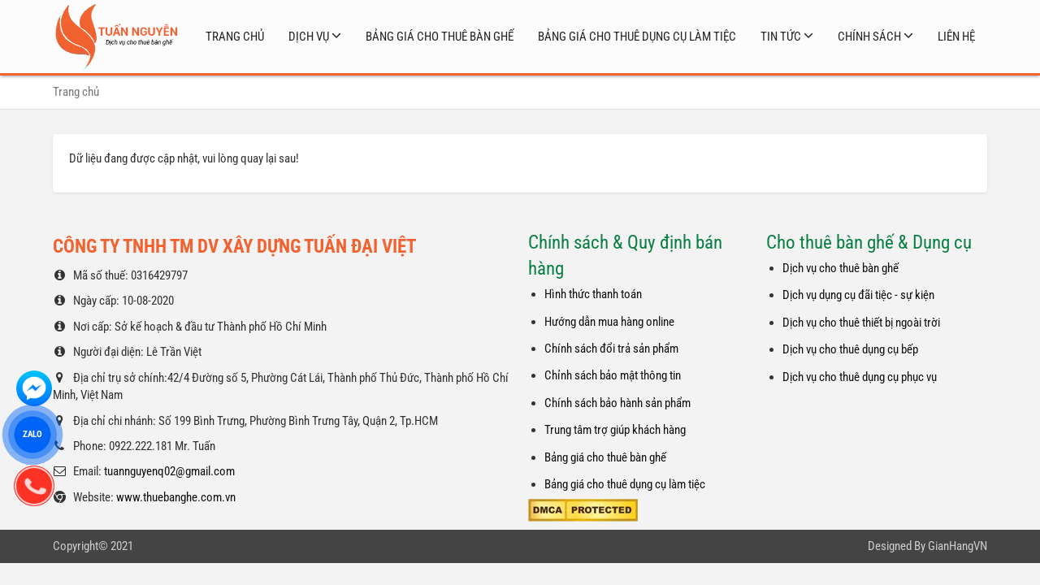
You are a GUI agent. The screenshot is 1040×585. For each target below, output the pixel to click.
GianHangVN (957, 546)
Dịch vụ (308, 36)
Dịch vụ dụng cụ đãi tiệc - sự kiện (858, 295)
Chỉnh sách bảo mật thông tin (612, 375)
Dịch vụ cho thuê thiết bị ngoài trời (861, 322)
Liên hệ (956, 36)
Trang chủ (235, 36)
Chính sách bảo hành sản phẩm (617, 403)
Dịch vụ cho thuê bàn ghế (840, 268)
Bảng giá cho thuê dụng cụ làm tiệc (637, 36)
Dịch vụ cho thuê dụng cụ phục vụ (859, 377)
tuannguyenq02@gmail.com (169, 471)
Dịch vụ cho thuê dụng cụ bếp (850, 349)
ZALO (32, 434)
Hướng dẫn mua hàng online (609, 321)
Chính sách (869, 36)
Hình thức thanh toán (593, 294)
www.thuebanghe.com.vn (176, 497)
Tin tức (780, 36)
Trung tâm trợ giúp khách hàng (615, 429)
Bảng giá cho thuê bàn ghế (440, 36)
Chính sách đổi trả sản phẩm (611, 348)
